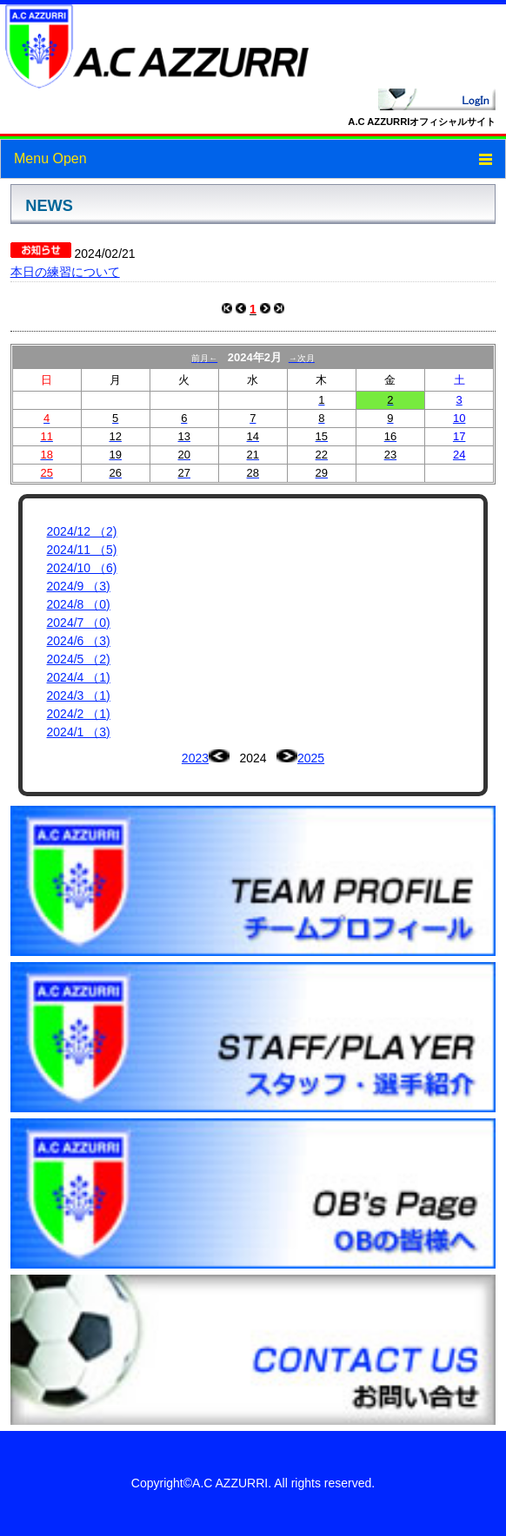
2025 (310, 758)
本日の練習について (65, 272)
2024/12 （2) (82, 531)
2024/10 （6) (82, 568)
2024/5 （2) (78, 659)
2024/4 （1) (78, 677)
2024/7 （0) (78, 623)
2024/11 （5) (82, 550)
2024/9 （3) (78, 586)
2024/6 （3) (78, 641)
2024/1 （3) (78, 732)
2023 (195, 758)
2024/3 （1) (78, 695)
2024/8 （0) (78, 604)
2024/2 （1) (78, 714)
